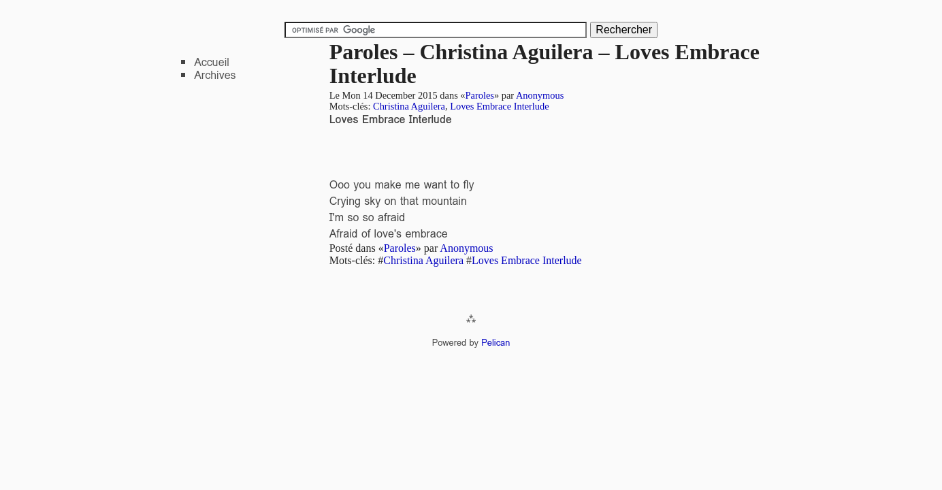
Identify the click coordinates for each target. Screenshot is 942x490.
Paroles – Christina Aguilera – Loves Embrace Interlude (544, 63)
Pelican (495, 343)
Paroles (480, 95)
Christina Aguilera (409, 106)
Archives (215, 75)
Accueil (211, 62)
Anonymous (540, 95)
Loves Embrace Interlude (499, 106)
